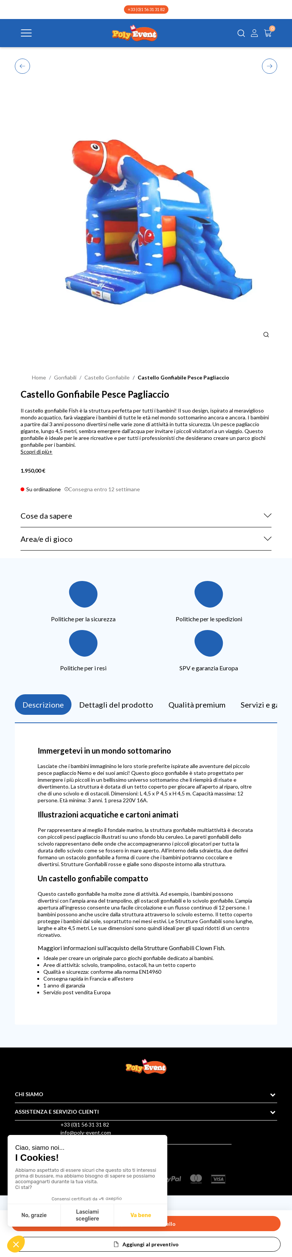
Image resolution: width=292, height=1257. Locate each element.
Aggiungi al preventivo (150, 1244)
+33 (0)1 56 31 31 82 (146, 9)
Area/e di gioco (47, 538)
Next (270, 65)
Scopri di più (35, 451)
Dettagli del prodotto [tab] (116, 704)
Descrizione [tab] (43, 704)
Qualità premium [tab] (196, 704)
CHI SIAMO (29, 1094)
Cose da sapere (46, 515)
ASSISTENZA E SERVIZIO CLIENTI (57, 1111)
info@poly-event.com (85, 1132)
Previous (22, 65)
